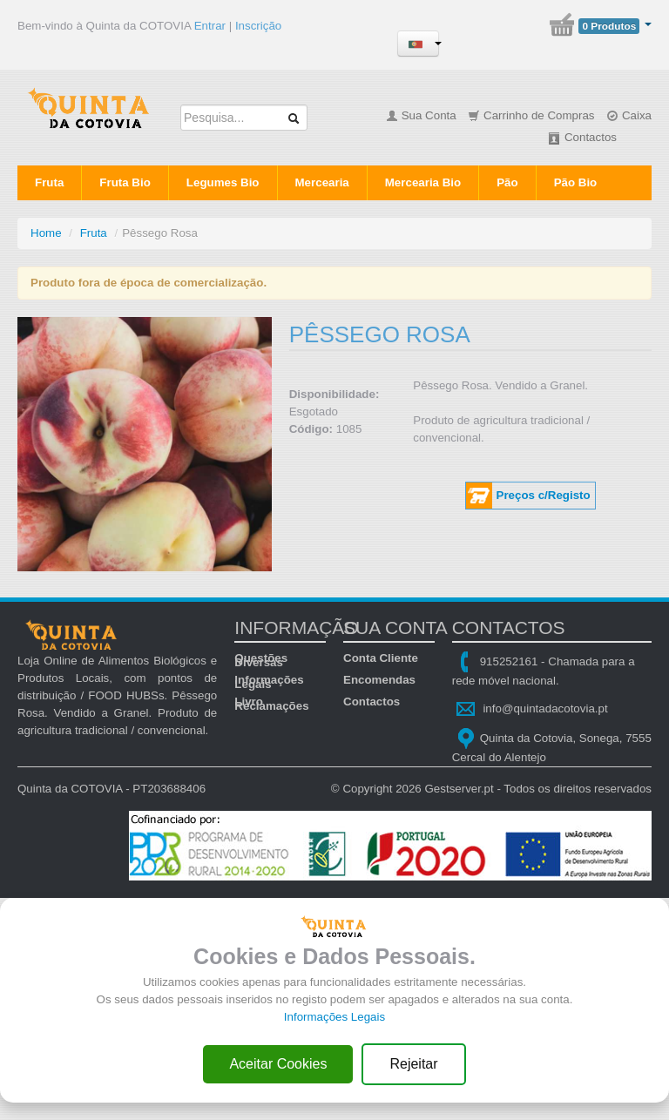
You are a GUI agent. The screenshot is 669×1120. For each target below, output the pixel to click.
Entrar (210, 25)
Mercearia (322, 182)
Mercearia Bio (423, 182)
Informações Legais (268, 679)
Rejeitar (413, 1063)
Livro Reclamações (271, 701)
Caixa (629, 115)
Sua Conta (421, 115)
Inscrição (258, 25)
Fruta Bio (125, 182)
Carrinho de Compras (531, 115)
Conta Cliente (380, 658)
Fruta (49, 182)
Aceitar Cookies (278, 1063)
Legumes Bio (223, 182)
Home (46, 233)
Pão (507, 182)
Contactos (582, 137)
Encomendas (379, 679)
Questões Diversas (260, 658)
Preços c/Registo (544, 495)
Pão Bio (576, 182)
